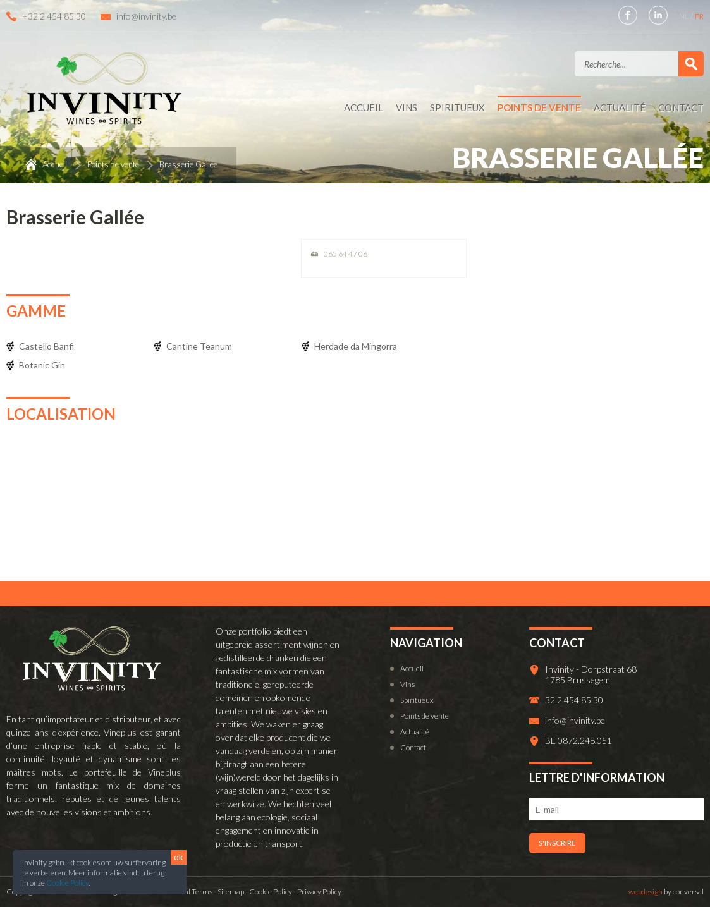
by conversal (666, 891)
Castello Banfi (46, 346)
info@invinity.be (146, 16)
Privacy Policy (319, 891)
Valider (691, 63)
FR (699, 16)
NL (684, 16)
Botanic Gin (42, 365)
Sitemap (230, 891)
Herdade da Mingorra (355, 346)
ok (178, 857)
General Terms (187, 891)
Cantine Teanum (199, 346)
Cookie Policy (67, 882)
